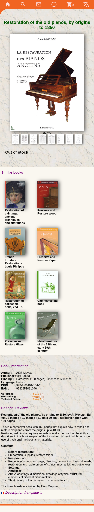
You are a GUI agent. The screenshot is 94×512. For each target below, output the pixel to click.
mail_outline (39, 4)
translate (86, 4)
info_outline (54, 4)
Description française (22, 493)
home (8, 4)
